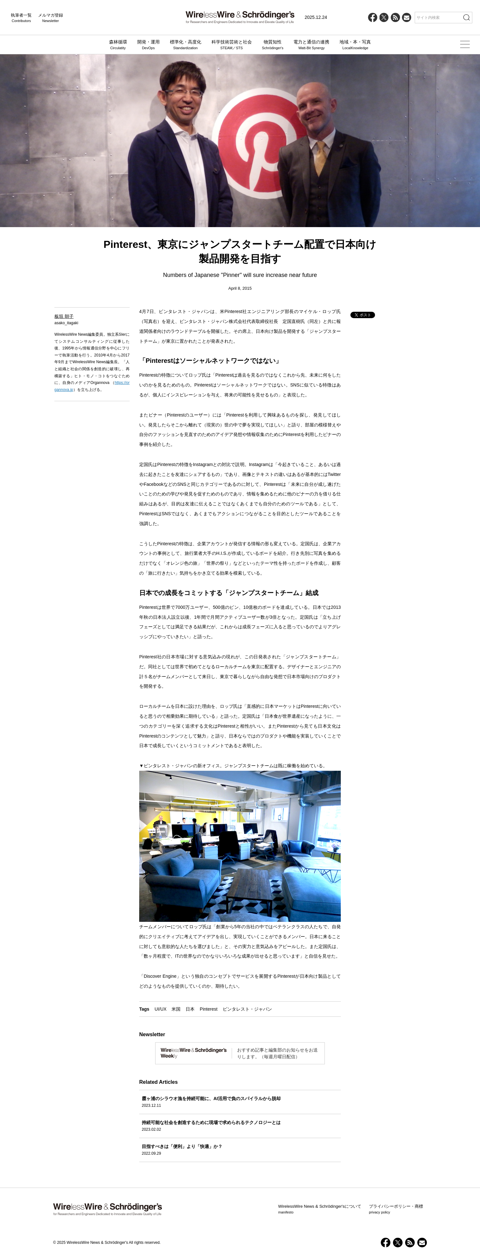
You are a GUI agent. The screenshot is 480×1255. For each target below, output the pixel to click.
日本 (190, 1009)
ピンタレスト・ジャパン (247, 1009)
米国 (176, 1009)
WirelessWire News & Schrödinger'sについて (319, 1209)
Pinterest (208, 1009)
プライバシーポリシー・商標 (396, 1209)
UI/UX (160, 1009)
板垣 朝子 (64, 316)
